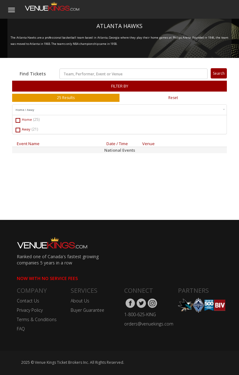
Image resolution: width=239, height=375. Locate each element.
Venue (148, 143)
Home (28, 120)
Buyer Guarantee (87, 310)
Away (27, 129)
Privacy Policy (30, 310)
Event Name (28, 143)
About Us (80, 301)
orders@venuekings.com (148, 324)
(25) (36, 119)
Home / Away (120, 110)
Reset (173, 97)
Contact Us (28, 301)
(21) (34, 129)
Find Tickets (33, 74)
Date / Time (117, 143)
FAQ (21, 329)
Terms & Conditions (37, 319)
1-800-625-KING (140, 314)
